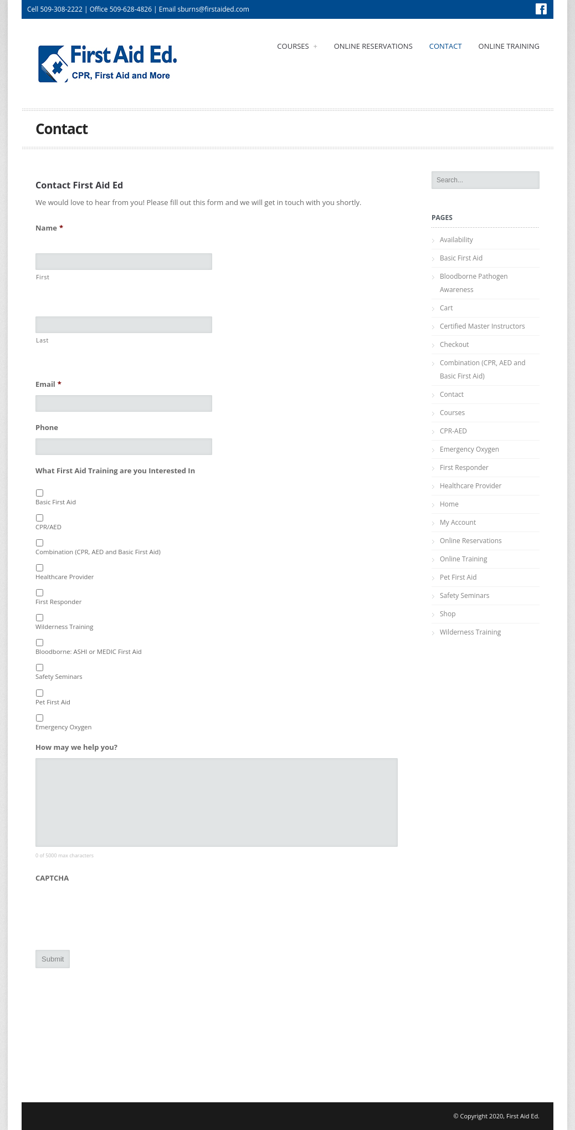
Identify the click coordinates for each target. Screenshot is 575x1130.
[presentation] (119, 910)
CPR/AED (48, 527)
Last (42, 340)
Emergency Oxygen (63, 727)
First (43, 277)
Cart (446, 308)
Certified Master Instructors (482, 326)
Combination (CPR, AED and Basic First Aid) (98, 552)
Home (449, 504)
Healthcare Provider (64, 576)
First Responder (58, 601)
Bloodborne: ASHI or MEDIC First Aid (88, 651)
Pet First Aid (52, 702)
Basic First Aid (55, 502)
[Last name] (123, 324)
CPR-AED (453, 431)
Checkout (454, 344)
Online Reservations (373, 46)
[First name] (123, 261)
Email (48, 384)
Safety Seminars (59, 676)
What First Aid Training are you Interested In (115, 470)
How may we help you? (76, 747)
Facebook (541, 9)
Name (49, 228)
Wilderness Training (64, 626)
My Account (458, 522)
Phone (46, 427)
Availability (456, 239)
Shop (448, 613)
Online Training (509, 46)
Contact (445, 46)
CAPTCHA (52, 878)
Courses (297, 46)
